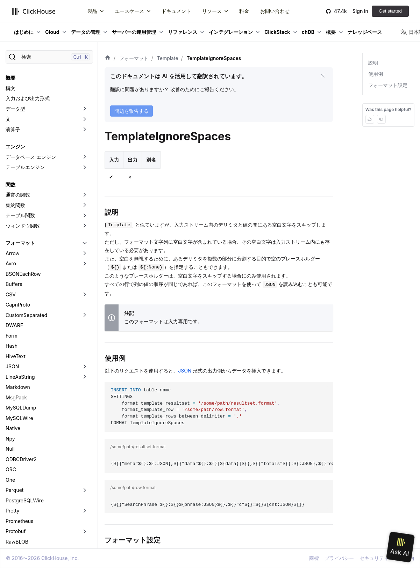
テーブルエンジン (25, 66)
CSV (11, 194)
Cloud (52, 32)
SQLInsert (17, 472)
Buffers (14, 183)
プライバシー (339, 558)
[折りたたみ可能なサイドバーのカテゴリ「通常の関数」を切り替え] (85, 94)
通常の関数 (18, 94)
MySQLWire (19, 317)
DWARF (14, 225)
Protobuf (16, 431)
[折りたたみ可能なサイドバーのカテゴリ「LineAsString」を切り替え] (85, 276)
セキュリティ (374, 558)
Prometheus (20, 420)
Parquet (14, 389)
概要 (331, 32)
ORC (11, 369)
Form (11, 235)
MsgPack (16, 297)
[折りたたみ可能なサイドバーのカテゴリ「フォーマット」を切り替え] (85, 142)
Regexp (14, 451)
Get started (390, 11)
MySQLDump (21, 307)
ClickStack (277, 32)
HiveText (16, 256)
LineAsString (20, 276)
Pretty (12, 410)
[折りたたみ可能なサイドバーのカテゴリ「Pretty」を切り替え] (85, 410)
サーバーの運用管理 (134, 32)
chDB (308, 32)
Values (13, 513)
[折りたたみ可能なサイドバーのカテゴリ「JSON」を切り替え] (85, 266)
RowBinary (18, 462)
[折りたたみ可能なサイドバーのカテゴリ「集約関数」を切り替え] (85, 104)
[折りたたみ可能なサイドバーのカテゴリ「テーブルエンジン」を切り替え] (85, 66)
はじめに (24, 32)
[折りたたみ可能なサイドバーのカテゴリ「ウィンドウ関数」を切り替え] (85, 125)
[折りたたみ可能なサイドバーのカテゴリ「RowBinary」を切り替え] (85, 461)
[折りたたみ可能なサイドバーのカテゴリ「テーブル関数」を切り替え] (85, 114)
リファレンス (182, 32)
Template (17, 492)
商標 (314, 558)
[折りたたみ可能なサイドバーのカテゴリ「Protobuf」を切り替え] (85, 430)
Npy (10, 338)
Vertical (14, 523)
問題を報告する (131, 111)
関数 (10, 84)
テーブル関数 (20, 115)
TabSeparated (22, 482)
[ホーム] (108, 58)
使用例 (375, 74)
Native (13, 328)
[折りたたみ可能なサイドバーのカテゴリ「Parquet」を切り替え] (85, 389)
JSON (12, 266)
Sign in (360, 11)
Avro (11, 163)
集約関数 (15, 105)
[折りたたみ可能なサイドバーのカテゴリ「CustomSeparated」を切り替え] (85, 214)
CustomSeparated (26, 214)
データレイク (20, 544)
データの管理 (85, 32)
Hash (11, 245)
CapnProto (18, 204)
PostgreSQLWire (25, 400)
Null (10, 348)
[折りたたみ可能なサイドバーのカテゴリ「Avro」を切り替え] (85, 163)
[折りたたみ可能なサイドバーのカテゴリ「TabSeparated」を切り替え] (85, 482)
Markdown (18, 286)
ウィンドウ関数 (23, 125)
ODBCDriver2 (21, 359)
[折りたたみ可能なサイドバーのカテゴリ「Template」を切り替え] (85, 492)
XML (11, 534)
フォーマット (20, 142)
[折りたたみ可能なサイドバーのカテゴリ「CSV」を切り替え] (85, 194)
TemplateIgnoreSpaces (37, 503)
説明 (373, 63)
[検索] (49, 57)
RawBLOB (17, 441)
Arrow (13, 153)
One (10, 379)
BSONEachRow (23, 173)
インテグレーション (231, 32)
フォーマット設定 (387, 85)
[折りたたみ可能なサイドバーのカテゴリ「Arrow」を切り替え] (85, 152)
